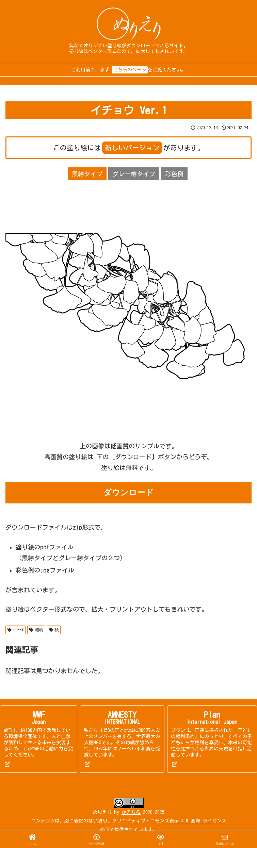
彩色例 (174, 174)
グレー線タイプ (133, 174)
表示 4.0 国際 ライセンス (197, 820)
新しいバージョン (132, 147)
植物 (36, 630)
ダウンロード (128, 492)
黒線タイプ (87, 174)
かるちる (131, 812)
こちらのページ (129, 69)
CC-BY (15, 630)
